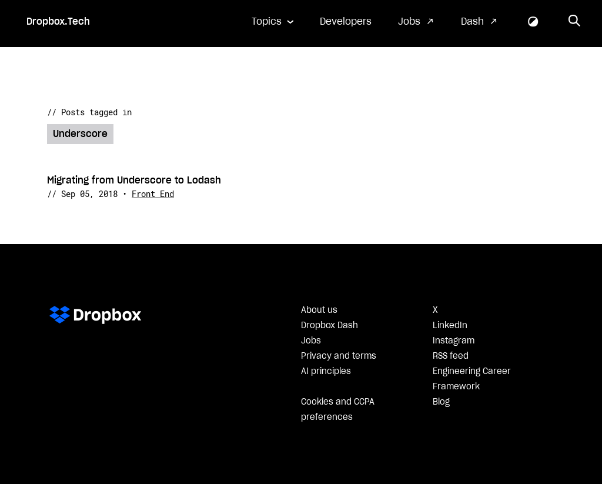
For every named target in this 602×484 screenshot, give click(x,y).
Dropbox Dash (329, 326)
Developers (346, 21)
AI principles (326, 372)
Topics (267, 21)
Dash (472, 21)
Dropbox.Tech (58, 21)
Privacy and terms (338, 356)
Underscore (80, 134)
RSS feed (451, 356)
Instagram (453, 341)
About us (319, 310)
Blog (441, 402)
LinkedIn (450, 326)
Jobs (409, 21)
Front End (153, 193)
